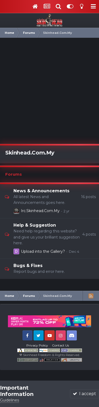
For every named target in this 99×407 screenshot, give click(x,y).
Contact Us (60, 345)
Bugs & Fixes (28, 265)
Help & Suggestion (34, 225)
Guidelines (9, 400)
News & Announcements (41, 190)
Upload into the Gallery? (43, 251)
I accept (84, 393)
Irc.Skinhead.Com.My (40, 210)
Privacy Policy (37, 345)
